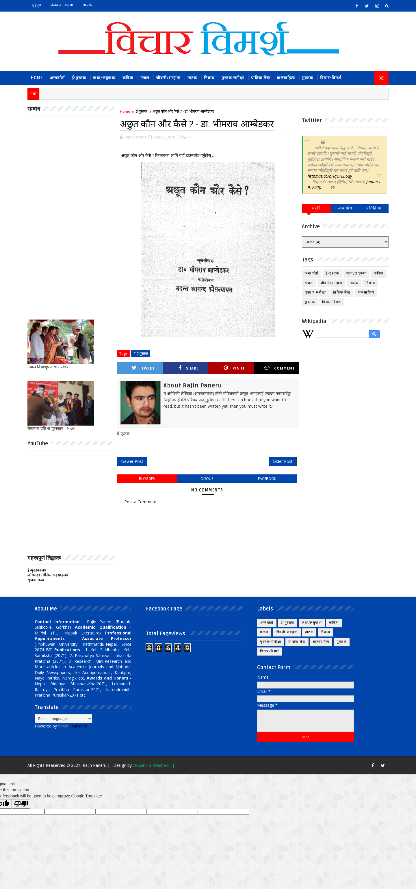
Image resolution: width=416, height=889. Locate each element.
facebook (267, 478)
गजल (144, 77)
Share (189, 368)
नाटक (192, 77)
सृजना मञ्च (35, 579)
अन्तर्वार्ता (57, 77)
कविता (127, 77)
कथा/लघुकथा (104, 77)
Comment (279, 368)
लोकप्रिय (345, 208)
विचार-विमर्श (330, 77)
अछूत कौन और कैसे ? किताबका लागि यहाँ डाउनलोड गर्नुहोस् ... (167, 155)
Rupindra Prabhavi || (154, 765)
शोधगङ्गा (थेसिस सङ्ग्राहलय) (48, 575)
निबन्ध (209, 77)
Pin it (234, 368)
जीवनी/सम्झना (168, 77)
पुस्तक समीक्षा (233, 77)
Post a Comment (140, 501)
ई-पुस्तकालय (36, 570)
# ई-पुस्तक (140, 353)
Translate (72, 726)
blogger (147, 478)
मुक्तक (307, 77)
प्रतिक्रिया (374, 208)
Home (37, 77)
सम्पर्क (87, 5)
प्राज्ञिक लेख (260, 77)
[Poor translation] (21, 804)
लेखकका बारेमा (61, 5)
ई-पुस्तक (79, 77)
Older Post (283, 461)
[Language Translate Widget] (63, 718)
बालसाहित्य (286, 77)
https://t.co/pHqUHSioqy (330, 176)
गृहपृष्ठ (36, 5)
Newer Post (132, 461)
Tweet (143, 368)
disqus (207, 478)
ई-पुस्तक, (186, 137)
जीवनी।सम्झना (331, 283)
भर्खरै (316, 208)
